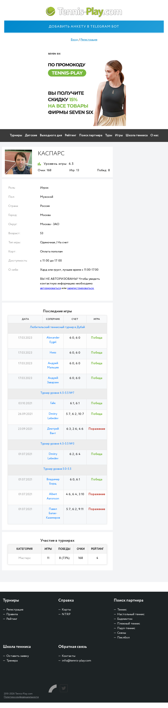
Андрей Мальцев (53, 366)
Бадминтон (124, 624)
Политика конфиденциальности (21, 702)
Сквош (121, 638)
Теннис (122, 615)
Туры (108, 135)
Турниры (16, 135)
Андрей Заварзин (53, 381)
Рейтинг (70, 135)
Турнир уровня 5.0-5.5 (57, 472)
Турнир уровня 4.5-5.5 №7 (57, 394)
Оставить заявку (17, 661)
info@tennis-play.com (76, 666)
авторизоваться (50, 288)
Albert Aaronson (53, 500)
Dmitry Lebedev (53, 418)
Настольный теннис (131, 619)
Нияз (53, 353)
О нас (154, 135)
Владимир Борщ (53, 485)
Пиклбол (123, 643)
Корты (66, 615)
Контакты (68, 661)
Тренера (12, 666)
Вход (74, 39)
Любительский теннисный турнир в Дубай (57, 327)
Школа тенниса (137, 135)
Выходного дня (51, 135)
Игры (119, 135)
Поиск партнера (90, 135)
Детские (31, 135)
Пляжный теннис (128, 629)
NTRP (66, 619)
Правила (12, 619)
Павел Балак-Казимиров (53, 518)
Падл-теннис (126, 633)
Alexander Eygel (52, 340)
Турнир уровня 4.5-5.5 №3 (57, 446)
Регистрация (88, 39)
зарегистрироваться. (82, 288)
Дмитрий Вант (53, 433)
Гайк (53, 405)
